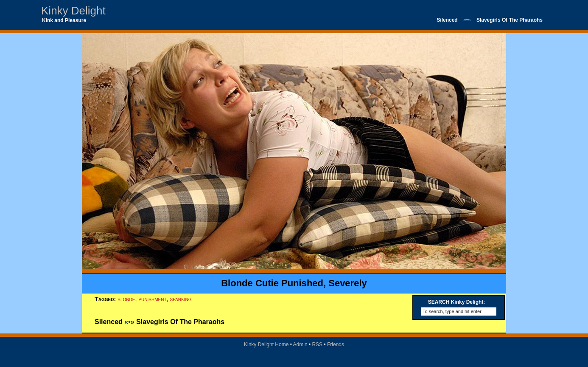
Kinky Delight (73, 10)
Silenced (447, 20)
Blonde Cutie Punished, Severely (294, 283)
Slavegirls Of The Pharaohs (509, 20)
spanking (181, 299)
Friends (335, 344)
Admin (300, 344)
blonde (126, 299)
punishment (152, 299)
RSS (317, 344)
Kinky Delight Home (266, 344)
